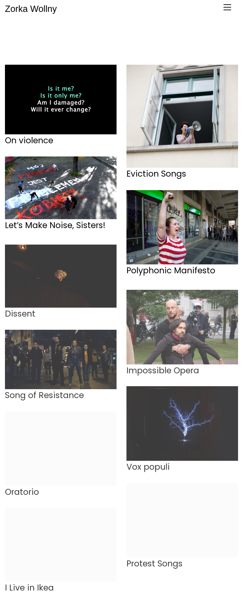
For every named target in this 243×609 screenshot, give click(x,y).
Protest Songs (154, 566)
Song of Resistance (44, 397)
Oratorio (22, 494)
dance (213, 39)
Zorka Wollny (5, 9)
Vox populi (148, 469)
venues (86, 39)
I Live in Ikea (29, 590)
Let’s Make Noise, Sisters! (55, 225)
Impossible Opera (162, 373)
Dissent (20, 316)
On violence (29, 140)
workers (62, 39)
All (20, 39)
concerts (103, 46)
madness (163, 39)
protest (37, 39)
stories (137, 39)
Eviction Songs (156, 174)
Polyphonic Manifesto (170, 270)
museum (112, 39)
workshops (134, 46)
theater (189, 39)
